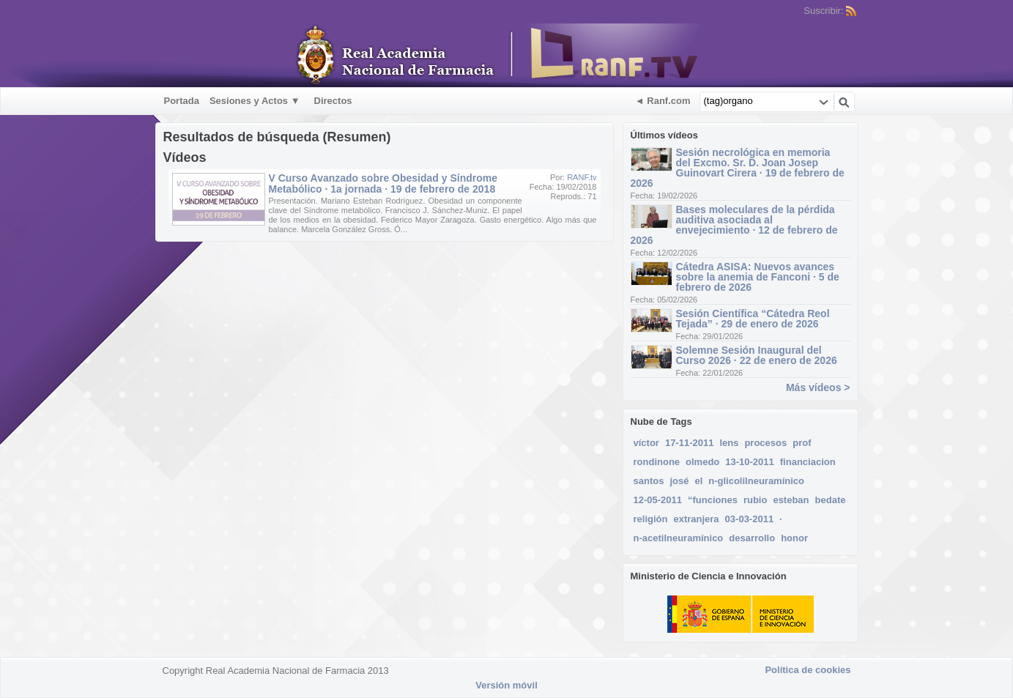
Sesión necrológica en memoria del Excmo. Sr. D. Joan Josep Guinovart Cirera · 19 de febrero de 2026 (738, 167)
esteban (791, 499)
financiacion (808, 461)
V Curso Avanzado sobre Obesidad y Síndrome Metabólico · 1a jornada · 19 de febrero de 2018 (383, 183)
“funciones (713, 499)
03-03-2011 (749, 518)
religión (651, 518)
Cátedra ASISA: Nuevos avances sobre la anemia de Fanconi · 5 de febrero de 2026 (757, 277)
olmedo (702, 461)
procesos (765, 442)
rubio (755, 499)
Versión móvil (506, 685)
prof (802, 442)
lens (728, 442)
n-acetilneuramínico (679, 537)
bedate (830, 499)
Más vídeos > (818, 387)
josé (679, 480)
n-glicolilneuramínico (756, 480)
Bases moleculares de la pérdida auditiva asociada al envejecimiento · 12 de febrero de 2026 (734, 225)
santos (649, 480)
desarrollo (752, 537)
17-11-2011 (689, 442)
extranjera (696, 518)
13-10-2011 (749, 461)
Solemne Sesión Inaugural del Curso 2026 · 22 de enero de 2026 (756, 355)
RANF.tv (581, 177)
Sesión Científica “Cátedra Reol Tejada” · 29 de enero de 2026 (753, 319)
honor (794, 537)
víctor (646, 442)
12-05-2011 (658, 499)
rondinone (657, 461)
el (698, 480)
